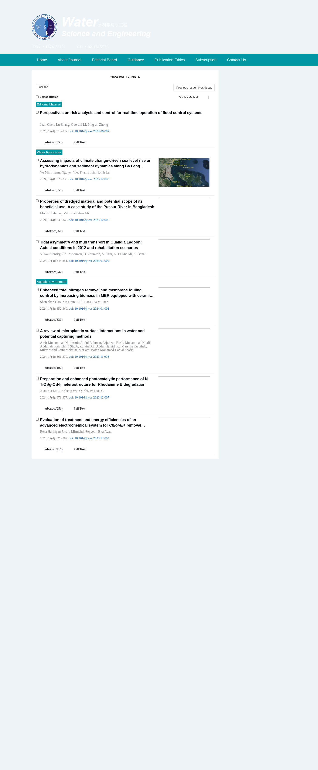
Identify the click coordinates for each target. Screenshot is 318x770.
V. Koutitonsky (50, 288)
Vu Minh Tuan (50, 172)
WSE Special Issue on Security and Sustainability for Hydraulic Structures (256, 336)
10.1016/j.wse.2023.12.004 (92, 472)
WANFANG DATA (246, 539)
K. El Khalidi (123, 288)
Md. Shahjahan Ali (76, 213)
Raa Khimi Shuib (66, 380)
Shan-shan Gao (50, 336)
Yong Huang (68, 554)
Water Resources (49, 152)
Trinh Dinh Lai (100, 172)
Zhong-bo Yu (131, 554)
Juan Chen (47, 124)
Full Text (79, 142)
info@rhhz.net (210, 764)
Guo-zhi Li (78, 124)
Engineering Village (247, 567)
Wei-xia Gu (97, 425)
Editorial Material (49, 104)
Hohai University (245, 525)
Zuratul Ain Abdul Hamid (97, 380)
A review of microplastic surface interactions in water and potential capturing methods (92, 368)
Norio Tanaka (67, 664)
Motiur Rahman (51, 213)
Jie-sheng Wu (68, 425)
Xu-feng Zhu (112, 554)
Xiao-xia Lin (49, 425)
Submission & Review (254, 83)
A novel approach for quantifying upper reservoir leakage (92, 542)
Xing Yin (68, 336)
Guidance (136, 60)
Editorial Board (104, 60)
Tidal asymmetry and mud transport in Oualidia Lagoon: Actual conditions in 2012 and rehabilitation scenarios (91, 279)
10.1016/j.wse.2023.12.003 (92, 179)
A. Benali (139, 288)
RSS (271, 299)
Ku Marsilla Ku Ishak (131, 380)
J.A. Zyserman (72, 288)
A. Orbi (107, 288)
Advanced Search (254, 127)
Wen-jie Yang (49, 554)
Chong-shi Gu (68, 705)
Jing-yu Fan (72, 513)
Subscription (205, 60)
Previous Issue (185, 87)
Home (42, 60)
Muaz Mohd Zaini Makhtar (58, 384)
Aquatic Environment (51, 315)
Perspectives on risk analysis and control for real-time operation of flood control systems (121, 113)
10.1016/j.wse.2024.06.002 (92, 131)
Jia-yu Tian (100, 336)
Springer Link (242, 553)
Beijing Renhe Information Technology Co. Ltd (150, 764)
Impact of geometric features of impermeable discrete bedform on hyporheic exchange (97, 504)
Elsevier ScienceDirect (250, 582)
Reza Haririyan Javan (54, 465)
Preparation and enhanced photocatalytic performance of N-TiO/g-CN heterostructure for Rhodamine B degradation (94, 416)
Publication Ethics (170, 60)
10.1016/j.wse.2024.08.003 (92, 712)
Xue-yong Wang (51, 513)
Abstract (50, 142)
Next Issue (205, 87)
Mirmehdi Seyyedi (83, 465)
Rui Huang (83, 336)
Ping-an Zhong (98, 124)
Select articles (47, 96)
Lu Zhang (62, 124)
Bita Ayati (105, 465)
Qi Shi (83, 425)
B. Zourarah (92, 288)
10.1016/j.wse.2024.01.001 (92, 342)
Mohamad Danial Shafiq (117, 384)
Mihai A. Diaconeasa (93, 705)
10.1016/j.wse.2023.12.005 (92, 220)
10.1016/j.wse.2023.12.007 (92, 431)
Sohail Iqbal (48, 664)
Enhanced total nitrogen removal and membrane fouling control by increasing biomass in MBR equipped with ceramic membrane (96, 327)
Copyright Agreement (249, 450)
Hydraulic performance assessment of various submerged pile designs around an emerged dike (96, 655)
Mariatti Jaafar (88, 384)
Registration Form (246, 436)
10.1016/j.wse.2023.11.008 (92, 390)
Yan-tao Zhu (48, 705)
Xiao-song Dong (90, 554)
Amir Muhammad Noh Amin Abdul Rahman (70, 377)
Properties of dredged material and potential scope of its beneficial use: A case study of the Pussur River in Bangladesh (97, 204)
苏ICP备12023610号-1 (206, 758)
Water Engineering (50, 493)
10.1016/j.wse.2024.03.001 (92, 564)
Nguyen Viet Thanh (75, 172)
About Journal (69, 60)
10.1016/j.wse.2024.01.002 (92, 294)
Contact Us (236, 60)
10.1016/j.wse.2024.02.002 (92, 671)
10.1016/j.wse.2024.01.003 (92, 520)
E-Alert (237, 299)
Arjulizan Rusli (112, 377)
